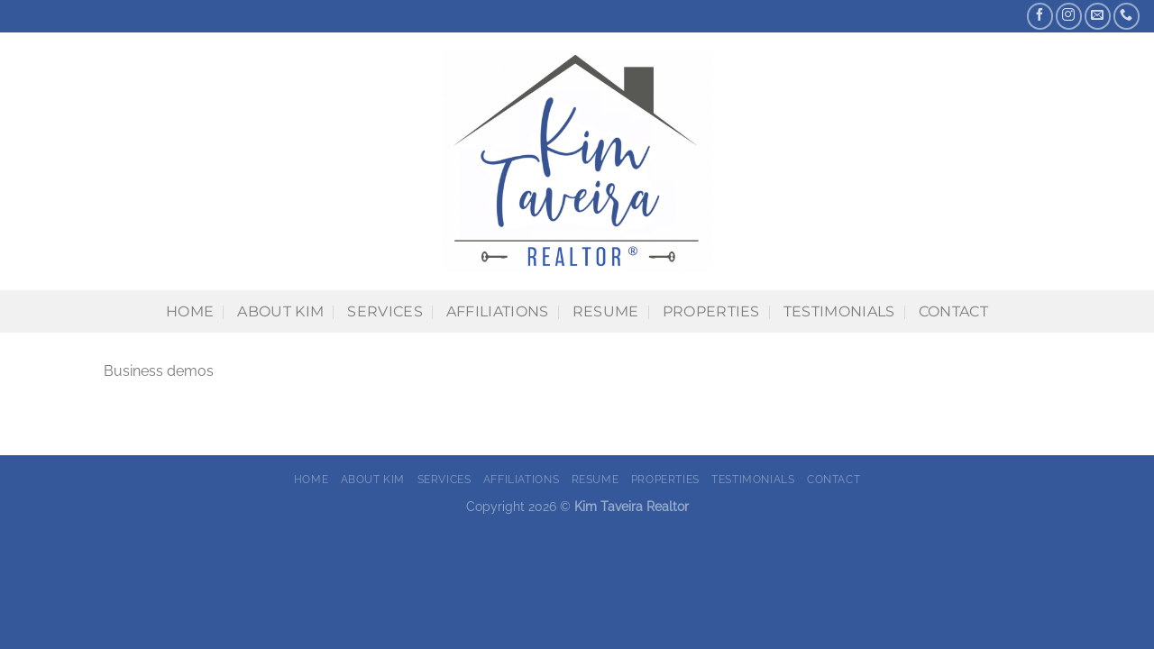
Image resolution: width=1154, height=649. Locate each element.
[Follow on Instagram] (1069, 16)
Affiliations (497, 311)
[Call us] (1126, 16)
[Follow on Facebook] (1040, 16)
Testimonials (839, 311)
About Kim (280, 311)
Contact (953, 311)
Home (190, 311)
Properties (711, 311)
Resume (605, 311)
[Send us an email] (1098, 16)
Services (385, 311)
